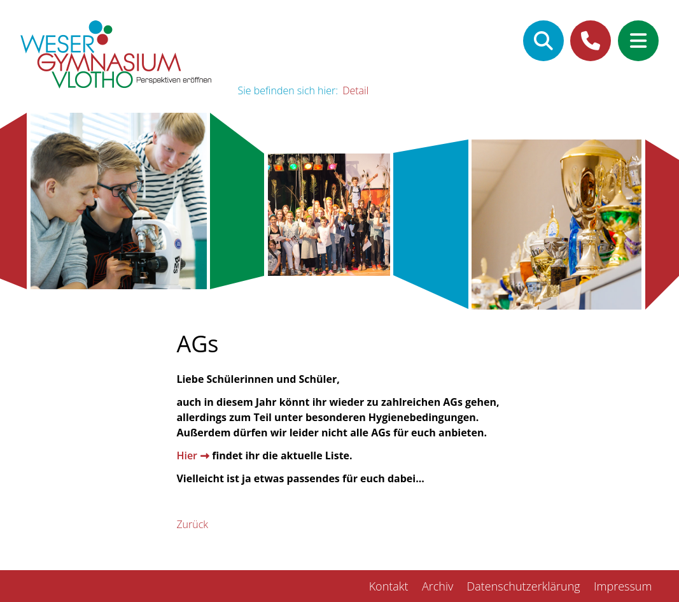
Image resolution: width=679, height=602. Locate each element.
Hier (186, 455)
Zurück (192, 524)
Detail (355, 90)
